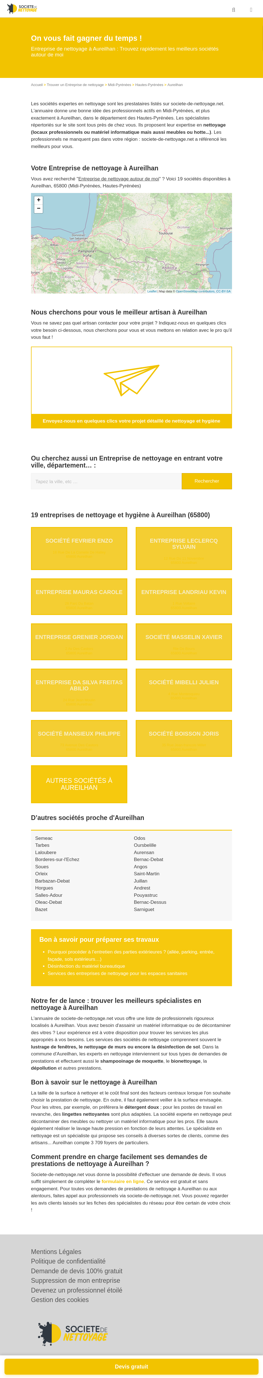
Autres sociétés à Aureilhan (79, 781)
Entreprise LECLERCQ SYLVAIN (184, 543)
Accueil (37, 85)
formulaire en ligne (123, 1177)
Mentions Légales (56, 1251)
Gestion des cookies (60, 1299)
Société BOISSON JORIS (184, 733)
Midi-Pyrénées (119, 85)
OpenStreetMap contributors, (196, 291)
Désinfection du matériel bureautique (86, 961)
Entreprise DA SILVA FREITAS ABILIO (79, 685)
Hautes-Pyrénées (149, 85)
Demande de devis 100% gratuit (76, 1271)
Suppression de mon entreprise (75, 1280)
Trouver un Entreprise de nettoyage (75, 85)
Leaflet (152, 291)
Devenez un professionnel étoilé (76, 1290)
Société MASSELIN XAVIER (183, 637)
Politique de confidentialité (68, 1261)
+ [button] (38, 200)
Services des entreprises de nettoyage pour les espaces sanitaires (117, 968)
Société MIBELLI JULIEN (184, 682)
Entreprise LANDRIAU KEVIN (183, 592)
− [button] (38, 209)
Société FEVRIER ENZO (79, 540)
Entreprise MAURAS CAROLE (79, 592)
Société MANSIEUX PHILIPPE (79, 733)
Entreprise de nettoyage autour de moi (118, 179)
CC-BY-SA (223, 291)
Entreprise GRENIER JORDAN (79, 637)
